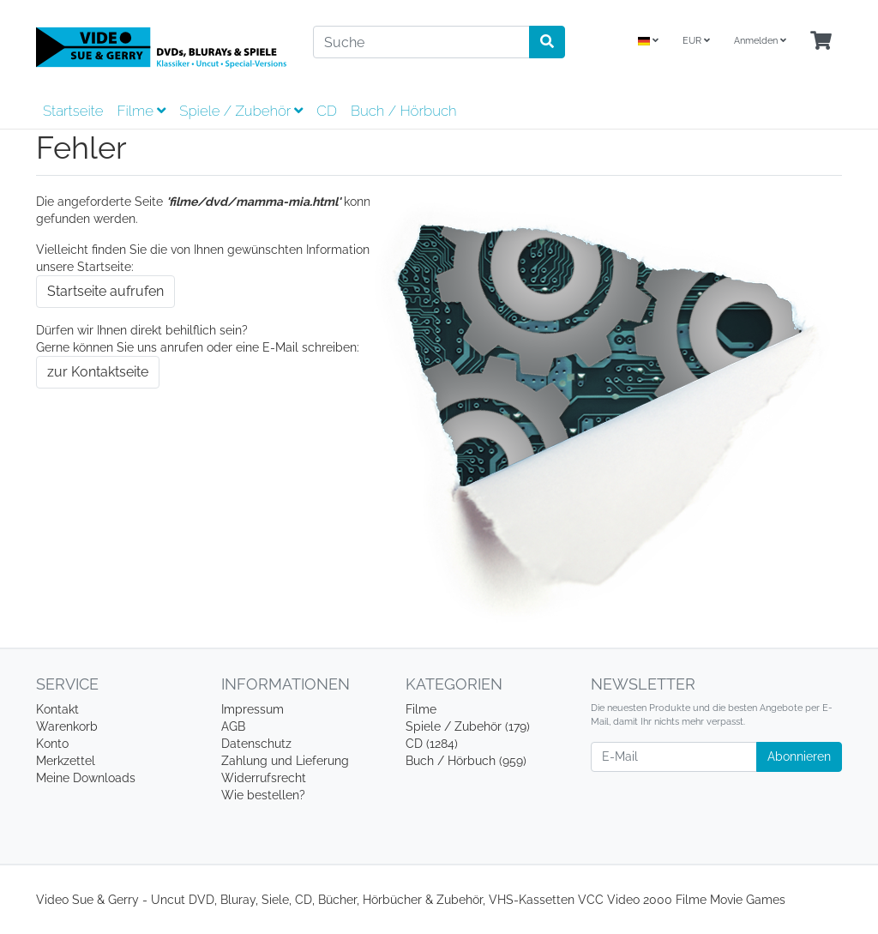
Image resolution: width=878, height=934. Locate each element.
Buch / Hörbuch (404, 110)
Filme (141, 110)
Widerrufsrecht (263, 778)
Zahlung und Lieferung (285, 761)
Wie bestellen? (263, 795)
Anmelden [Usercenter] (760, 40)
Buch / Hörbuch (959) (466, 761)
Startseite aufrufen (105, 291)
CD (326, 110)
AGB (233, 726)
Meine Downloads (85, 778)
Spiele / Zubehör (241, 110)
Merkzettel (65, 761)
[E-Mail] (674, 757)
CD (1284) (432, 743)
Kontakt (57, 709)
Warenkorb (67, 726)
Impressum (252, 709)
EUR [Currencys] (696, 40)
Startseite (73, 110)
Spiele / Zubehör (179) (468, 726)
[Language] (648, 41)
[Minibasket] (821, 41)
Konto (52, 743)
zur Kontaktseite (97, 372)
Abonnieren (799, 756)
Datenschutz (256, 743)
